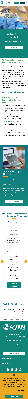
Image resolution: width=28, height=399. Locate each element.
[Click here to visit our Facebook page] (8, 369)
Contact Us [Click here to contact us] (14, 47)
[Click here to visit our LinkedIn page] (12, 369)
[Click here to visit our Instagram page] (16, 369)
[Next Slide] (25, 261)
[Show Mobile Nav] (26, 3)
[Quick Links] (14, 363)
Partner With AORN (14, 353)
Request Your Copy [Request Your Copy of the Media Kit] (14, 201)
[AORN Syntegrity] (17, 319)
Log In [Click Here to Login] (22, 2)
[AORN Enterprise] (14, 358)
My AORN (16, 2)
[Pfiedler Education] (23, 319)
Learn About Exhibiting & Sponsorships (14, 285)
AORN (14, 112)
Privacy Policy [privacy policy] (21, 390)
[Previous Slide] (2, 261)
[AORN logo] (5, 319)
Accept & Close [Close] (14, 396)
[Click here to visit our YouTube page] (20, 369)
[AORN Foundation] (11, 319)
